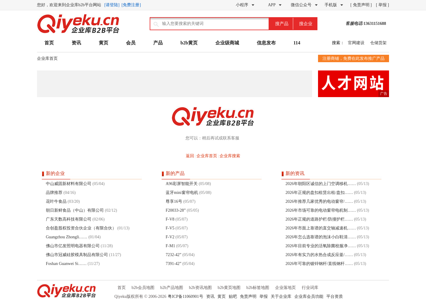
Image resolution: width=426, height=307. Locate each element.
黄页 (103, 42)
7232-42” (173, 255)
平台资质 (334, 296)
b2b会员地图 (143, 287)
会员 (130, 42)
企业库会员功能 (308, 296)
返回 (190, 156)
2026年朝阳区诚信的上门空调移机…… (320, 183)
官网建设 (356, 43)
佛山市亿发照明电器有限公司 (73, 246)
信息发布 (266, 42)
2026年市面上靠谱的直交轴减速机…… (320, 228)
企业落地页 (285, 287)
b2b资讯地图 (200, 287)
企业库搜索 (230, 156)
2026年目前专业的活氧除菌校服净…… (320, 246)
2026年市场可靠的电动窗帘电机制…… (320, 210)
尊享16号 (174, 201)
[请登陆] (112, 5)
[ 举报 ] (382, 5)
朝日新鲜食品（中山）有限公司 (75, 210)
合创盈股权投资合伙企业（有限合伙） (81, 228)
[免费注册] (131, 5)
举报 (263, 296)
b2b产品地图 (171, 287)
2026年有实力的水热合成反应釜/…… (319, 255)
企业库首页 (47, 58)
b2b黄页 (189, 42)
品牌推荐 (54, 192)
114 (296, 42)
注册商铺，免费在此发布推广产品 (353, 58)
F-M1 (170, 246)
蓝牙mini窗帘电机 (182, 192)
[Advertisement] (174, 83)
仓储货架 (378, 43)
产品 (158, 42)
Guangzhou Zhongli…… (66, 237)
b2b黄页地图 (229, 287)
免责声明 (248, 296)
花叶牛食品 (56, 201)
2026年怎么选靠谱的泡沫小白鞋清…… (320, 237)
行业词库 (310, 287)
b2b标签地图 (257, 287)
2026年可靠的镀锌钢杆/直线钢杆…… (319, 263)
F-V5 (170, 228)
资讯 (76, 42)
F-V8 (170, 219)
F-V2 (170, 237)
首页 (49, 42)
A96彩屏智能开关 (182, 183)
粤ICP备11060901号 (185, 296)
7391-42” (173, 263)
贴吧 (233, 296)
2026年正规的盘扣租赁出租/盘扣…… (319, 192)
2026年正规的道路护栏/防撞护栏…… (319, 219)
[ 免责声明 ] (361, 5)
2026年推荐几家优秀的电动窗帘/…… (319, 201)
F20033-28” (176, 210)
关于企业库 (281, 296)
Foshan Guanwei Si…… (66, 263)
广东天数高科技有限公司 (68, 219)
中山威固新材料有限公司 (68, 183)
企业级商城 (227, 42)
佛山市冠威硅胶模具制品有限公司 (77, 255)
